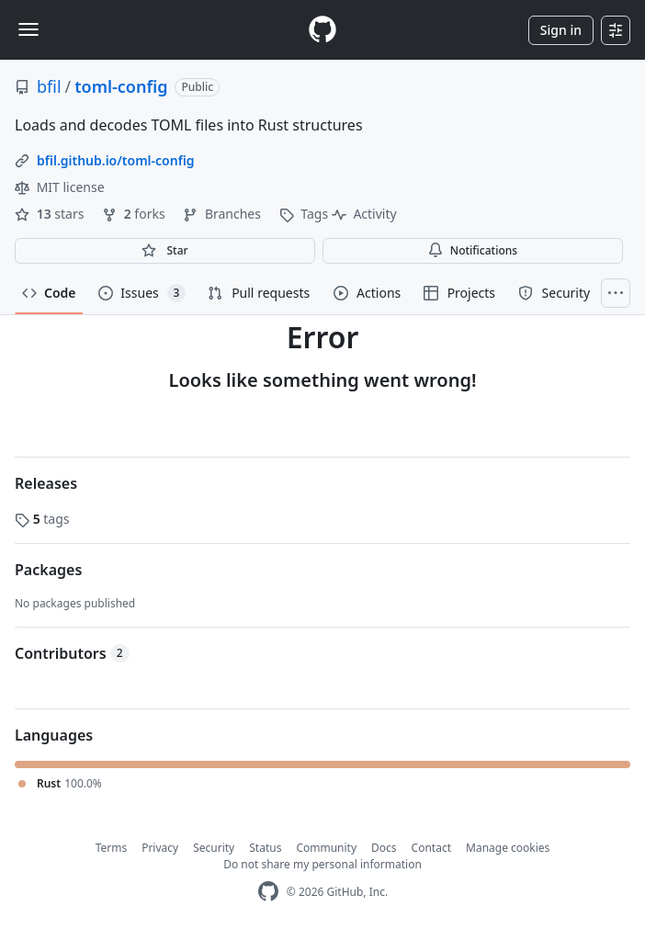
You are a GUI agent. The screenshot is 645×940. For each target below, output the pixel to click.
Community (326, 847)
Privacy (159, 847)
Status (265, 847)
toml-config (120, 86)
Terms (112, 847)
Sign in (561, 30)
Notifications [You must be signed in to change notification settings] (472, 250)
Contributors (72, 653)
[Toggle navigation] (28, 29)
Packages (48, 570)
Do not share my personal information (322, 864)
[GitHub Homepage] (268, 891)
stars (51, 213)
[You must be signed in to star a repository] (165, 251)
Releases (46, 483)
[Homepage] (322, 30)
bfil (49, 86)
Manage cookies (507, 847)
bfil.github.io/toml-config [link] (116, 160)
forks (135, 213)
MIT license (60, 187)
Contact (431, 847)
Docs (384, 847)
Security (213, 847)
